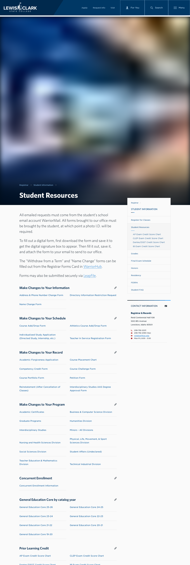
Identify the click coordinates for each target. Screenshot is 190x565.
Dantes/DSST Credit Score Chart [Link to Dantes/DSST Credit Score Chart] (149, 242)
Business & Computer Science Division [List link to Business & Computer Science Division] (91, 412)
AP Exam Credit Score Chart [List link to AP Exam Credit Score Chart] (35, 556)
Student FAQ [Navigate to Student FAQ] (137, 290)
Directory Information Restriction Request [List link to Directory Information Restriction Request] (93, 295)
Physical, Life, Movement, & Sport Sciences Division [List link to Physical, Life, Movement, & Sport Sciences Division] (88, 441)
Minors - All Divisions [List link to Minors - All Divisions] (81, 430)
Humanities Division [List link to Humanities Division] (81, 421)
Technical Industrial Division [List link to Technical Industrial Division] (85, 464)
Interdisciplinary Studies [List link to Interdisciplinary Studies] (32, 430)
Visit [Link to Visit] (113, 8)
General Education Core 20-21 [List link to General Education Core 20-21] (86, 525)
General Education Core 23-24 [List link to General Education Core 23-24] (36, 516)
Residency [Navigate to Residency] (136, 275)
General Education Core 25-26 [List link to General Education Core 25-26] (36, 507)
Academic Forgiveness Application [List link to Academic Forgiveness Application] (38, 360)
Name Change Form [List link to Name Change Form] (30, 304)
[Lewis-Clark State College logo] (22, 8)
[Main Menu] (179, 8)
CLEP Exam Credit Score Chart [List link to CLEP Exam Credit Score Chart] (87, 556)
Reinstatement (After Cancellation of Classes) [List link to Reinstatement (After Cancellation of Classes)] (39, 389)
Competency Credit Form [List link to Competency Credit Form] (33, 369)
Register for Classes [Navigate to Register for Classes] (140, 220)
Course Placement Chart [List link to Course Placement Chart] (83, 360)
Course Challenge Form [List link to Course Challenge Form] (83, 369)
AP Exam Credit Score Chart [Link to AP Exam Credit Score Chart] (147, 234)
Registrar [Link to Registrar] (134, 203)
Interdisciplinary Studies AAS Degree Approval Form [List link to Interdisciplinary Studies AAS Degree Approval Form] (90, 389)
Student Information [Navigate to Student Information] (144, 209)
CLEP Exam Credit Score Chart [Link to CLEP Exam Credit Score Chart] (148, 238)
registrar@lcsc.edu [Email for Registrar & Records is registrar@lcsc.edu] (140, 336)
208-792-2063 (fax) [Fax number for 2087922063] (141, 333)
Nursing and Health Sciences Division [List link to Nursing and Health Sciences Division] (39, 442)
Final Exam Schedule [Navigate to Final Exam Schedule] (141, 261)
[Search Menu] (156, 8)
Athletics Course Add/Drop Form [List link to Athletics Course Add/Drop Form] (88, 326)
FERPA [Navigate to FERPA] (134, 282)
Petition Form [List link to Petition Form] (77, 378)
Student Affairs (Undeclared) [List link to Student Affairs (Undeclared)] (86, 451)
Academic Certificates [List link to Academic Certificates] (31, 412)
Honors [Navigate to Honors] (134, 268)
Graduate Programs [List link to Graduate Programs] (30, 421)
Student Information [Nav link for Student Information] (43, 185)
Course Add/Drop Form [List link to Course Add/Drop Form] (32, 326)
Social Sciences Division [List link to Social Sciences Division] (32, 451)
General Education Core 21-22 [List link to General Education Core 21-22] (35, 525)
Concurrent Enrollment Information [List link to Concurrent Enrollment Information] (38, 485)
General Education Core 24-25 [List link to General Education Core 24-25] (86, 507)
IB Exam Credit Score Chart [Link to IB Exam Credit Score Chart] (146, 246)
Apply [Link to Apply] (84, 8)
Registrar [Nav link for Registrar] (23, 185)
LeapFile (90, 275)
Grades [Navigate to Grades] (134, 253)
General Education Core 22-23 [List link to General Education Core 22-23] (86, 516)
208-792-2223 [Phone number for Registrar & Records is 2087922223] (138, 330)
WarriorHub (92, 266)
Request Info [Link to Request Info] (99, 8)
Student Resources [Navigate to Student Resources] (140, 227)
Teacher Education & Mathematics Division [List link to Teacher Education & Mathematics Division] (38, 462)
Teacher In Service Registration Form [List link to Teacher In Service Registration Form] (90, 338)
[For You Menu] (132, 8)
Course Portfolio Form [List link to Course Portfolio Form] (31, 378)
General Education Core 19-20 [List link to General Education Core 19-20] (36, 534)
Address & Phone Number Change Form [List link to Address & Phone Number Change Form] (41, 295)
